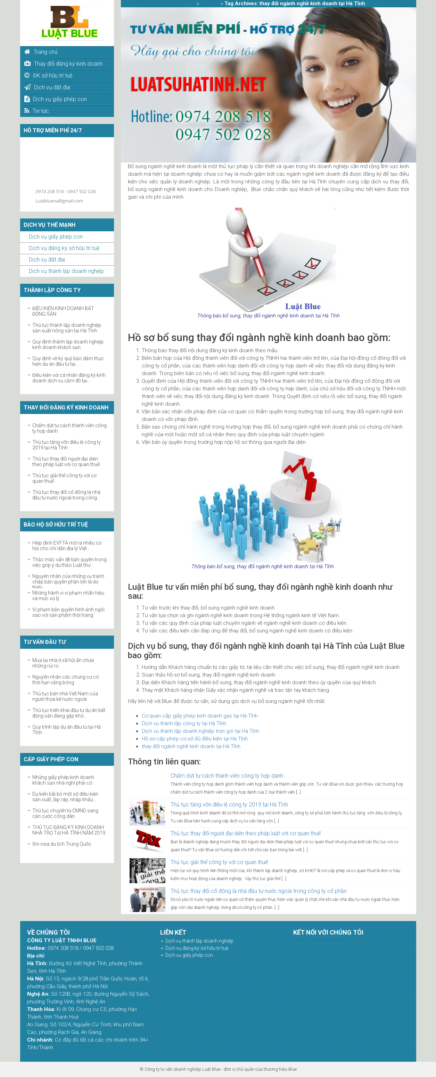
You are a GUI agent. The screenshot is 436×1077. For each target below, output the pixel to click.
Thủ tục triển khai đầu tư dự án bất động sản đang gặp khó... (68, 713)
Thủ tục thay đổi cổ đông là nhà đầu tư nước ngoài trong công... (66, 494)
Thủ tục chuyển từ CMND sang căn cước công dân (65, 813)
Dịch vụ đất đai (47, 259)
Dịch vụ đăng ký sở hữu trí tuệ (64, 248)
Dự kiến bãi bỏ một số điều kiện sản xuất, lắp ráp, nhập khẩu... (65, 796)
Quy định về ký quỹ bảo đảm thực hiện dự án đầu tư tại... (68, 361)
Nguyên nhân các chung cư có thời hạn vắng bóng (65, 679)
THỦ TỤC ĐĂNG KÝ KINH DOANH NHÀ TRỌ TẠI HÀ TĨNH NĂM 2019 (68, 830)
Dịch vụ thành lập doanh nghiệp (66, 271)
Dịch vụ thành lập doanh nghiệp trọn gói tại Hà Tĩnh (200, 731)
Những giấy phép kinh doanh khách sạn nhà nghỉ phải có (63, 780)
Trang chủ (183, 3)
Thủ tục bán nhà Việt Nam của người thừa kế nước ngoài (65, 696)
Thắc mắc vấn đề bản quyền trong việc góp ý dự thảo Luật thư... (69, 562)
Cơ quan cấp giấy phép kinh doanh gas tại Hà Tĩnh (200, 716)
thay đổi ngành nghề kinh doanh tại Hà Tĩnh (191, 746)
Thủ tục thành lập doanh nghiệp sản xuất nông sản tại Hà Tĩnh (66, 327)
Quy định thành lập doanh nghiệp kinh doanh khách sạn (68, 344)
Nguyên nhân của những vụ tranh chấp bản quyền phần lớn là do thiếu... (68, 581)
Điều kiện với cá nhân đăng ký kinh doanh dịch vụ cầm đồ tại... (69, 377)
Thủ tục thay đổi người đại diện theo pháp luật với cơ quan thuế (66, 461)
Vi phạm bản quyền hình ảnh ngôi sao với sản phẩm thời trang (68, 612)
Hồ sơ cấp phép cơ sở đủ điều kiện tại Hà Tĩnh (195, 739)
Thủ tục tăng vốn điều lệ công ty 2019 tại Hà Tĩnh (66, 444)
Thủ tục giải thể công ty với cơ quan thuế (219, 862)
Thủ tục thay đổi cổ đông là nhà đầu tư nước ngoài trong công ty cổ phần (259, 891)
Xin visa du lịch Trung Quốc (61, 844)
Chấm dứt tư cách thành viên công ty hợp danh (227, 775)
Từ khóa (209, 3)
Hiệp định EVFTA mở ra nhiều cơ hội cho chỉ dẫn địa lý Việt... (66, 545)
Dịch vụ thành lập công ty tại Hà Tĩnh (184, 723)
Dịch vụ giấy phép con (56, 236)
